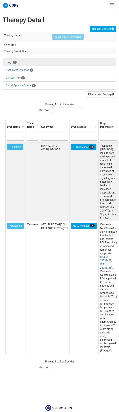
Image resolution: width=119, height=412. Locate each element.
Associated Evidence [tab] (19, 70)
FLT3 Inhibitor (83, 147)
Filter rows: (44, 110)
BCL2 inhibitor (84, 225)
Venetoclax (15, 225)
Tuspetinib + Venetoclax (68, 36)
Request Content (103, 28)
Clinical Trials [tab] (15, 77)
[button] (23, 127)
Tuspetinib (15, 147)
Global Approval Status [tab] (21, 85)
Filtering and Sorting (101, 94)
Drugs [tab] (11, 62)
